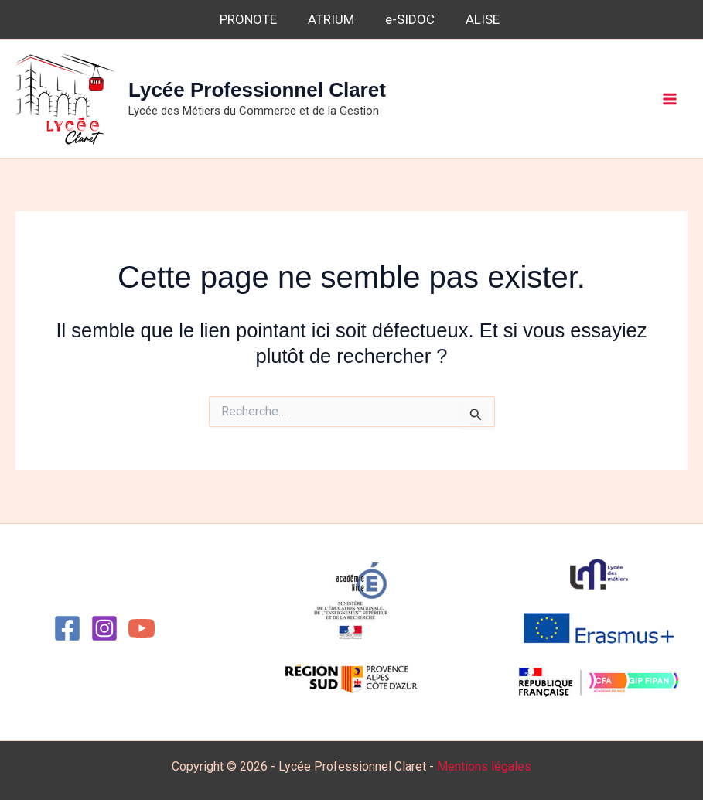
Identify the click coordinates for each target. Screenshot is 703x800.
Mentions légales (484, 766)
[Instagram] (104, 628)
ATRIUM (331, 19)
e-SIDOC (410, 19)
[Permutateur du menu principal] (670, 99)
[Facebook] (67, 628)
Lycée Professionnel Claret (257, 89)
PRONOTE (248, 19)
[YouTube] (141, 628)
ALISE (483, 19)
